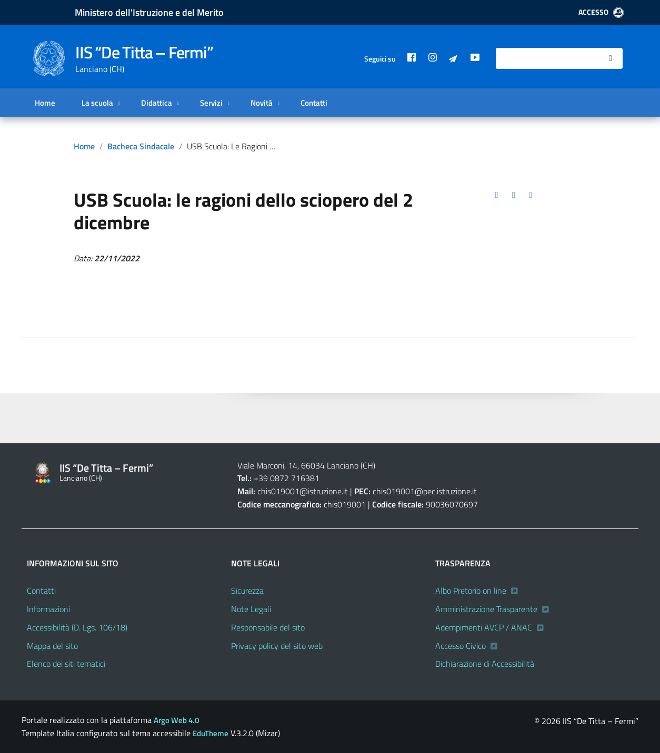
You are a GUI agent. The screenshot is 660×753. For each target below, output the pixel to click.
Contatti (314, 102)
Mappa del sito (52, 645)
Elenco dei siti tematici (66, 663)
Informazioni (48, 609)
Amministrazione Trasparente (486, 609)
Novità (261, 102)
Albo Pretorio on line (470, 590)
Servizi (211, 102)
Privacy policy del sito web (277, 645)
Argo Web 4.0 (176, 720)
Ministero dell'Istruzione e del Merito (149, 12)
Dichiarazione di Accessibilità (484, 663)
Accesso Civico (460, 645)
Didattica (156, 102)
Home (45, 102)
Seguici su (380, 58)
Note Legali (251, 609)
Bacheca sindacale (140, 146)
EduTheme (210, 733)
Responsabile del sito (268, 627)
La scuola (97, 102)
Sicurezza (247, 590)
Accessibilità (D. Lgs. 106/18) (77, 627)
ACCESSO (601, 12)
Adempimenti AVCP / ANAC (483, 627)
